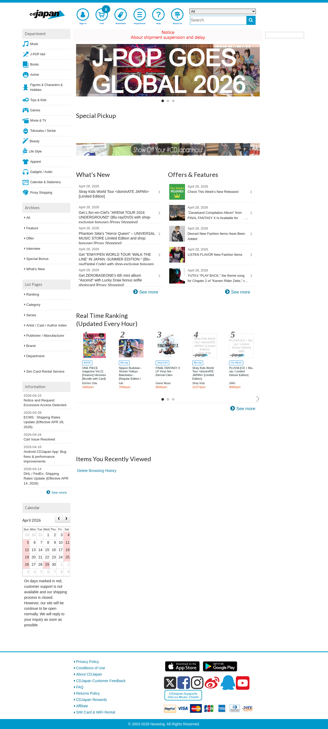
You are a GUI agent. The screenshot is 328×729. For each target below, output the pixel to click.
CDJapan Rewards (91, 700)
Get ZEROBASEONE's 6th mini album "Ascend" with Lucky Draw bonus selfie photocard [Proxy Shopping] (117, 277)
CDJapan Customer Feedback (100, 681)
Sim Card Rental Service (45, 371)
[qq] (227, 682)
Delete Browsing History (96, 471)
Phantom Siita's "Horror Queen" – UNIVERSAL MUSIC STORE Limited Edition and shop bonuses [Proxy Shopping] (117, 235)
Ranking (32, 294)
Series (31, 315)
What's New (35, 269)
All (28, 218)
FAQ (79, 687)
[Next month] (66, 519)
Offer (30, 238)
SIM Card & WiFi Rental (95, 712)
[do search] (251, 20)
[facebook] (183, 682)
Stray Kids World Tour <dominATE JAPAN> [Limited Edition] (117, 191)
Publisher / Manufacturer (45, 336)
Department (35, 356)
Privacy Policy (87, 662)
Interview (33, 249)
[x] (170, 683)
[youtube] (243, 683)
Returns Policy (88, 693)
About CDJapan (89, 674)
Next (258, 399)
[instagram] (197, 682)
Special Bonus (37, 259)
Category (33, 305)
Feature (32, 228)
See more (148, 292)
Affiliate (82, 706)
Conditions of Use (90, 668)
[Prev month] (59, 519)
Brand (30, 346)
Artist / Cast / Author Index (46, 325)
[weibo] (212, 682)
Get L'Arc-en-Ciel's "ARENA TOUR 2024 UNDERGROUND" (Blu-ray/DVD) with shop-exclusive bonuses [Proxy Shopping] (117, 214)
